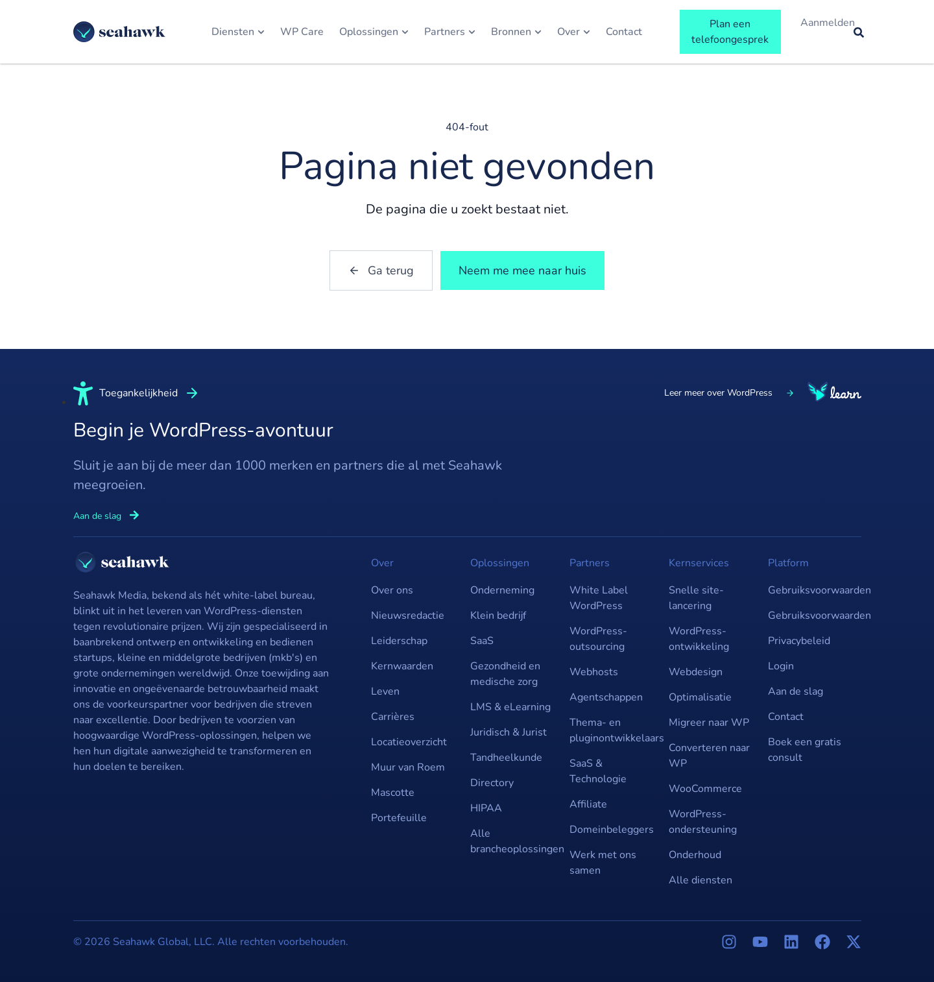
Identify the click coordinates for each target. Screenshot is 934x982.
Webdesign (696, 672)
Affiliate (588, 804)
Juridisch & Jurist (508, 732)
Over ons (392, 590)
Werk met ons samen (602, 863)
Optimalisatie (700, 697)
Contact (786, 717)
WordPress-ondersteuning (703, 822)
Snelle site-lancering (696, 598)
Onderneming (502, 590)
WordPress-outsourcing (598, 639)
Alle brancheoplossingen (513, 841)
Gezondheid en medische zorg (505, 674)
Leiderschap (399, 641)
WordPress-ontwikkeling (699, 639)
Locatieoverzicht (409, 742)
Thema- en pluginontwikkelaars (612, 730)
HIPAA (486, 808)
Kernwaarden (402, 666)
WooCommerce (705, 789)
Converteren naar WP (709, 756)
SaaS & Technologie (598, 771)
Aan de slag (795, 691)
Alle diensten (700, 880)
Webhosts (593, 672)
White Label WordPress (598, 598)
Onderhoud (695, 855)
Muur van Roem (408, 767)
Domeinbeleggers (611, 829)
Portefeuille (399, 818)
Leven (385, 691)
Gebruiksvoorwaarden (811, 590)
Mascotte (392, 792)
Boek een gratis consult (804, 750)
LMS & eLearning (510, 707)
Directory (492, 783)
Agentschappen (606, 697)
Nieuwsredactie (407, 615)
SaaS (482, 641)
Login (781, 666)
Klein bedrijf (498, 615)
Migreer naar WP (709, 722)
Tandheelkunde (506, 757)
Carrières (392, 717)
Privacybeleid (799, 641)
